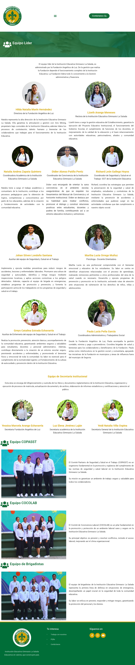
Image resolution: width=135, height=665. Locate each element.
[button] (55, 16)
